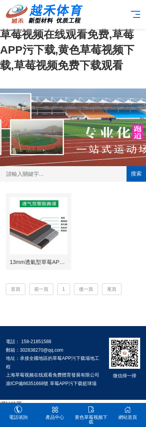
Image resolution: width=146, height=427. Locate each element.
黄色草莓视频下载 (91, 415)
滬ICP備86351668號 (27, 383)
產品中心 (55, 413)
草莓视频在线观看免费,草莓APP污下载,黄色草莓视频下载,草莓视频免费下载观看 (67, 49)
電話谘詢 (18, 413)
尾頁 (111, 289)
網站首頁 (127, 413)
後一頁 (86, 289)
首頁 (15, 289)
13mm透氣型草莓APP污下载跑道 (50, 262)
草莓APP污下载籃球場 (73, 383)
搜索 (136, 173)
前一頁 (41, 289)
